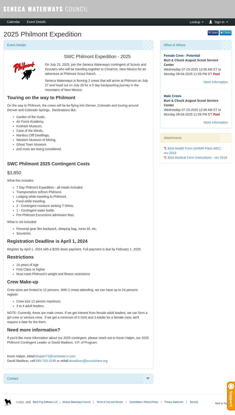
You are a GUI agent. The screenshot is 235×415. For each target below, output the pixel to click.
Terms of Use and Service (110, 402)
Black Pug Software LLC (45, 402)
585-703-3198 (46, 361)
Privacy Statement (174, 402)
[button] (219, 21)
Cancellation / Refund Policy (143, 402)
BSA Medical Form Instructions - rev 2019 (197, 157)
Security (194, 402)
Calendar (13, 22)
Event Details (36, 22)
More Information (216, 82)
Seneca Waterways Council (76, 402)
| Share (213, 32)
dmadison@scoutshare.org (88, 361)
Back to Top (222, 403)
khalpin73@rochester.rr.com (56, 356)
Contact (78, 378)
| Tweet (226, 32)
